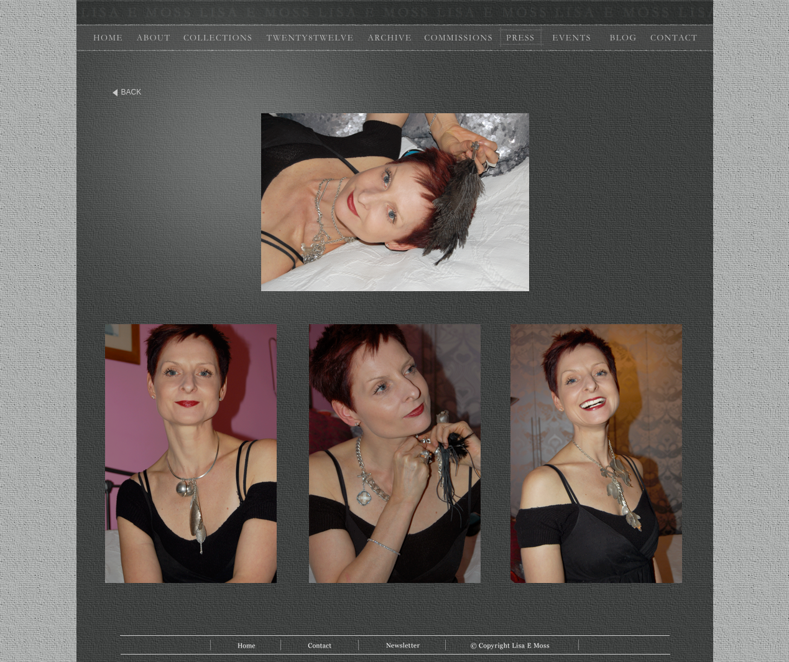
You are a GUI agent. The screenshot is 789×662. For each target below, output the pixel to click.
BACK (131, 92)
